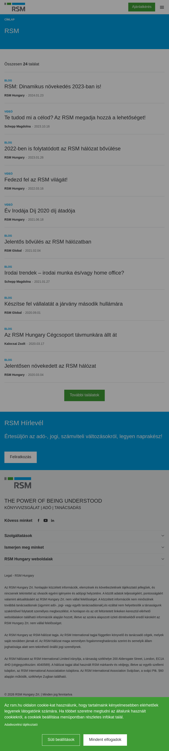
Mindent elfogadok (105, 739)
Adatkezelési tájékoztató (21, 724)
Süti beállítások (61, 739)
